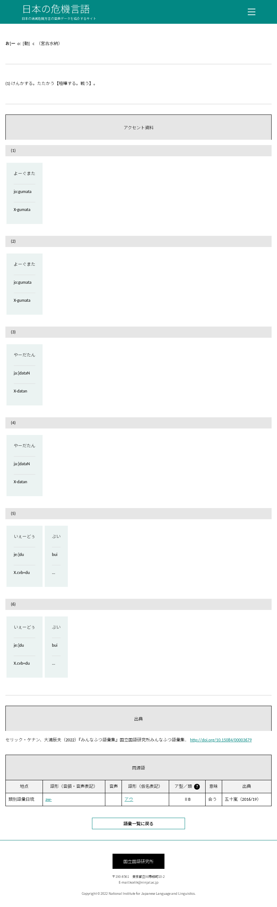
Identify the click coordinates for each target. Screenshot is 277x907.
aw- (48, 799)
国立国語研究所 (138, 861)
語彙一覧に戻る (138, 823)
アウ (128, 799)
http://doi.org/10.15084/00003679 (221, 739)
